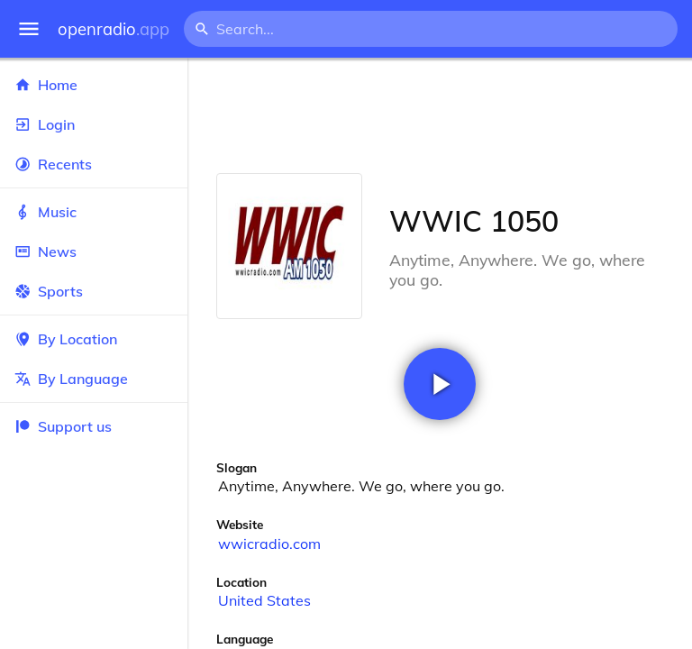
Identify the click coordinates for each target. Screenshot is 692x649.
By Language (93, 378)
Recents (93, 164)
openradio (113, 29)
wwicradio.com (269, 544)
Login (93, 124)
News (93, 251)
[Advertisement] (439, 115)
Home (93, 85)
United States (264, 600)
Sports (93, 291)
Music (93, 212)
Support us (63, 426)
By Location (93, 339)
